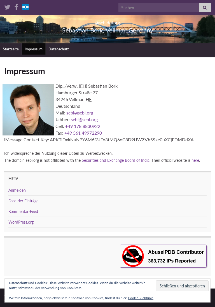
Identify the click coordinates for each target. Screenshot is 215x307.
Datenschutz (58, 49)
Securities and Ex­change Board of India (115, 160)
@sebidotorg (107, 20)
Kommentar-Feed (23, 211)
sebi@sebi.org (79, 112)
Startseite (11, 49)
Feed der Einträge (23, 200)
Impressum (34, 49)
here (195, 160)
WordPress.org (21, 222)
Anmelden (17, 190)
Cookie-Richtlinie (140, 298)
